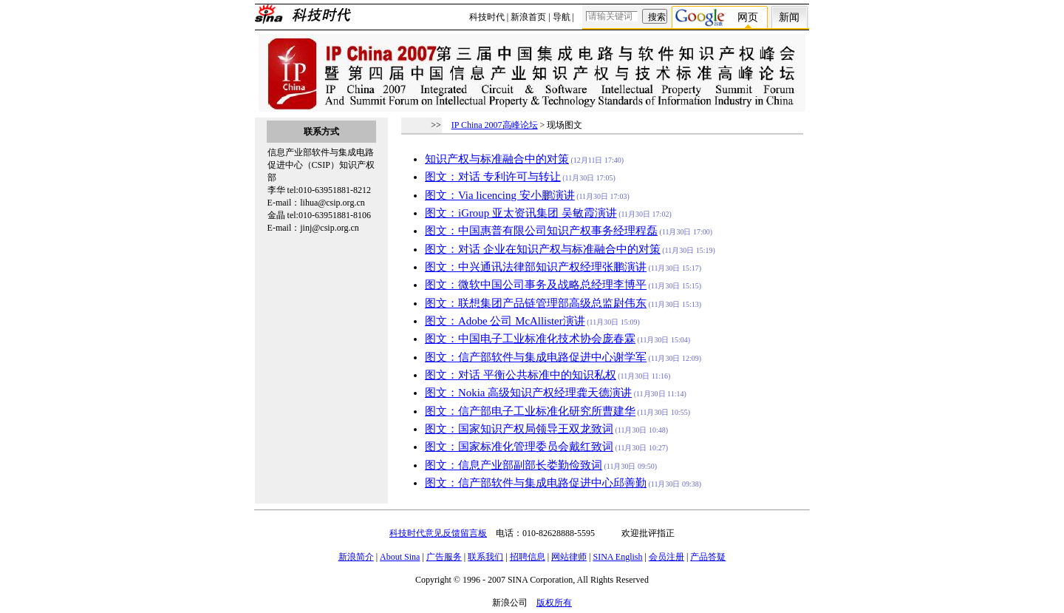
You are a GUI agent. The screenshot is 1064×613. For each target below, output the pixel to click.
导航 (561, 17)
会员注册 (666, 557)
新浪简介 (356, 557)
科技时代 (487, 17)
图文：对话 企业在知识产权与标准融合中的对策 (543, 249)
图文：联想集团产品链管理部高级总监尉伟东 (536, 303)
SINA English (617, 557)
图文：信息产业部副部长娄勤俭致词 (513, 465)
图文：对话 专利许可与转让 (493, 177)
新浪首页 (528, 17)
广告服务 (444, 557)
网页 (747, 17)
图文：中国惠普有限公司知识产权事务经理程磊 (541, 231)
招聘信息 (527, 557)
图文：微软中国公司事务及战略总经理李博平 (536, 285)
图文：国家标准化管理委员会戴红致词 (519, 447)
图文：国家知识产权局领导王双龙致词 (519, 429)
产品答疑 (708, 557)
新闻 (789, 17)
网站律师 (569, 557)
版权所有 (554, 602)
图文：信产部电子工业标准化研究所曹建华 (530, 411)
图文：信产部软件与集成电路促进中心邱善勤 (536, 483)
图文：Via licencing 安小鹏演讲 (500, 195)
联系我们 (485, 557)
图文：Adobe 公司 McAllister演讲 (505, 321)
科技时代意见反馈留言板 (438, 533)
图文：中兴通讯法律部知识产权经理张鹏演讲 (536, 267)
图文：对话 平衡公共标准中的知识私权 (520, 375)
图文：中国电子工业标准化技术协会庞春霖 (530, 339)
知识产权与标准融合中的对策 (497, 159)
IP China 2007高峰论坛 (494, 125)
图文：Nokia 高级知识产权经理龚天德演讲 (528, 393)
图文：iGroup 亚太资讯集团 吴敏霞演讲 (521, 213)
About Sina (400, 557)
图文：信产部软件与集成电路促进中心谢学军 (536, 357)
